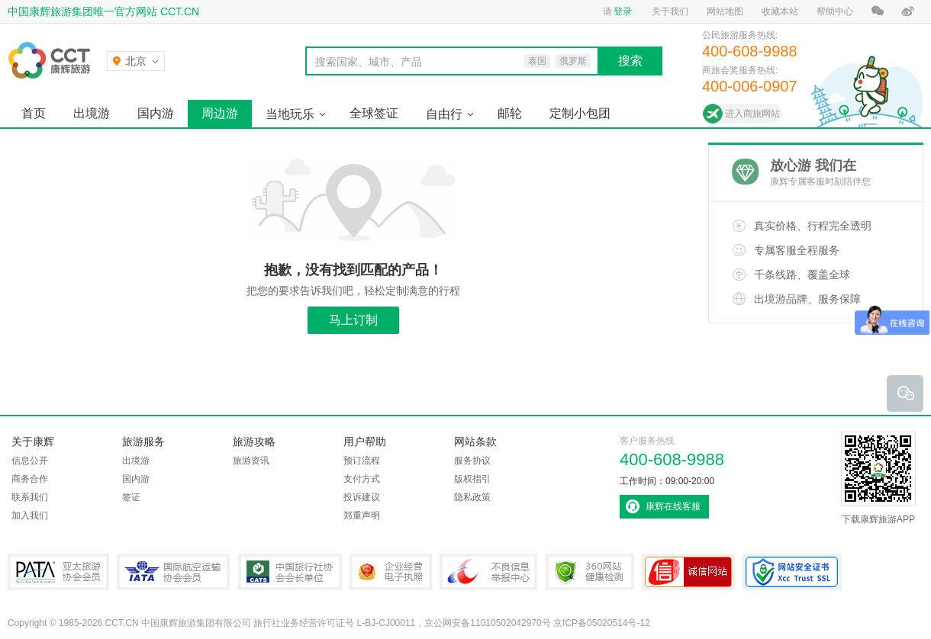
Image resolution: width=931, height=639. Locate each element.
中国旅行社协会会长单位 (290, 572)
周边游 (219, 113)
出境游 (91, 113)
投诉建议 (361, 497)
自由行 (444, 114)
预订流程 (361, 460)
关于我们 (670, 11)
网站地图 (725, 11)
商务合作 (29, 479)
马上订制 (353, 319)
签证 (131, 497)
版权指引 (472, 479)
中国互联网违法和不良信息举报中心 (488, 572)
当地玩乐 (290, 114)
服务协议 (472, 460)
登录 (623, 11)
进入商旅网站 (752, 113)
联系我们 (29, 497)
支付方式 (361, 479)
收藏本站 (780, 11)
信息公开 (29, 460)
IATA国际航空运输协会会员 (173, 572)
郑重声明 (361, 515)
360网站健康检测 (590, 572)
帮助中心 (835, 11)
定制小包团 (579, 113)
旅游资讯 (251, 460)
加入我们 (29, 515)
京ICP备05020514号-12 (601, 623)
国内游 (155, 113)
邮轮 (510, 113)
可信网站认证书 (688, 572)
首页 (33, 113)
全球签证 (374, 113)
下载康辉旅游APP (878, 478)
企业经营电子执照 (391, 572)
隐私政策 (472, 497)
